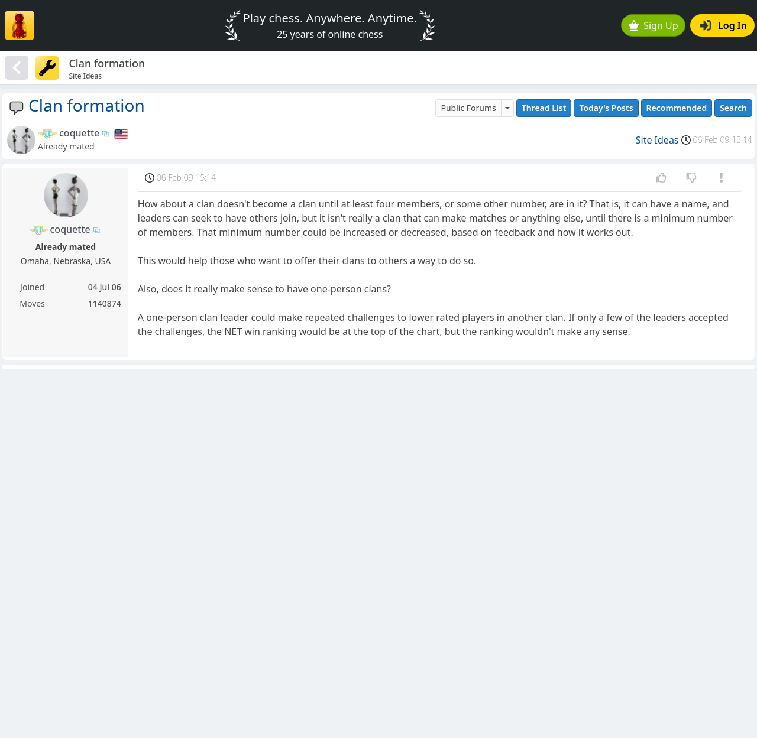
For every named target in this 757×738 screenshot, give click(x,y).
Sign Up (653, 25)
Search (733, 107)
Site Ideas (657, 140)
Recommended (676, 107)
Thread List (544, 107)
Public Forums (468, 107)
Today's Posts (606, 107)
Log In (723, 25)
